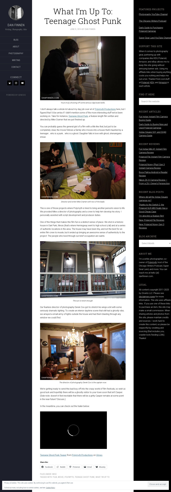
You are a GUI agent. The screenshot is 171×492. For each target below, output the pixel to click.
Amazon (163, 82)
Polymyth (69, 477)
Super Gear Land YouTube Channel (155, 38)
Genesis (22, 95)
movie (61, 477)
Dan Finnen (16, 25)
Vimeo (99, 455)
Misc (54, 474)
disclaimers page (147, 296)
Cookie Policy (50, 488)
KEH (152, 82)
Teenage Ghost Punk (78, 116)
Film (55, 477)
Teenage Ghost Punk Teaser (53, 455)
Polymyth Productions (105, 109)
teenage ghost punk (85, 477)
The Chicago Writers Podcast (152, 21)
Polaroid (145, 82)
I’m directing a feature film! (151, 216)
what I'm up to (103, 477)
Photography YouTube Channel (153, 14)
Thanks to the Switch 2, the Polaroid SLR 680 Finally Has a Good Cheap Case (153, 208)
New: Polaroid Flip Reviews (151, 220)
